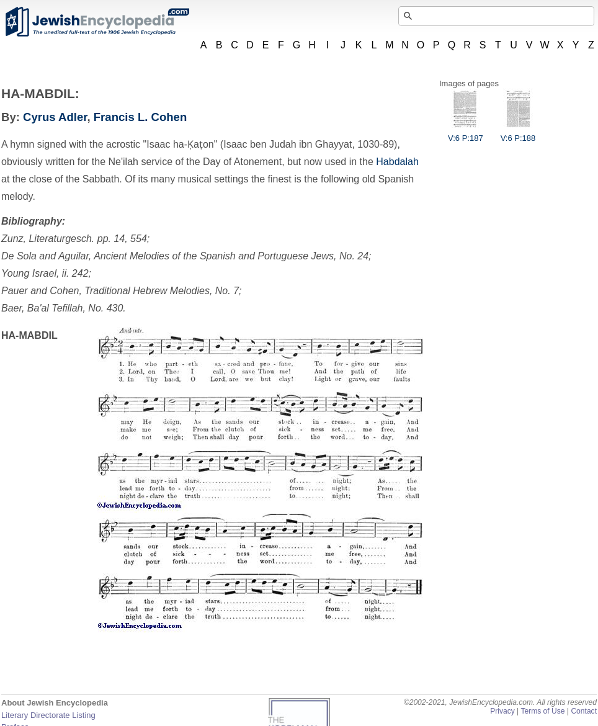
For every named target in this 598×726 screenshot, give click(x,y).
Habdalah (397, 161)
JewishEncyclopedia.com (96, 21)
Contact (584, 711)
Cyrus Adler (55, 116)
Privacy (502, 711)
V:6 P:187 (465, 133)
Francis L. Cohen (140, 116)
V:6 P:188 (518, 133)
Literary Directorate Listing (48, 715)
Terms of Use (542, 711)
